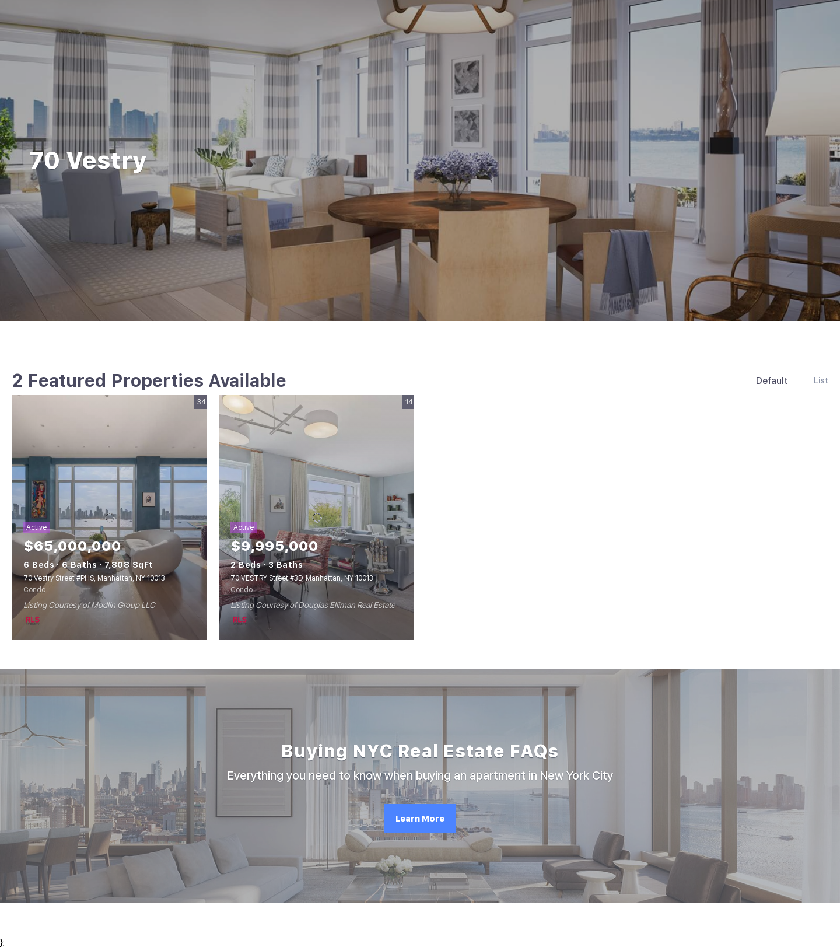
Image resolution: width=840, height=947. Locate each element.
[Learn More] (420, 818)
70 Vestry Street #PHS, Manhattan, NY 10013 (94, 578)
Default (772, 380)
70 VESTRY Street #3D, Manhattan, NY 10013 (301, 578)
